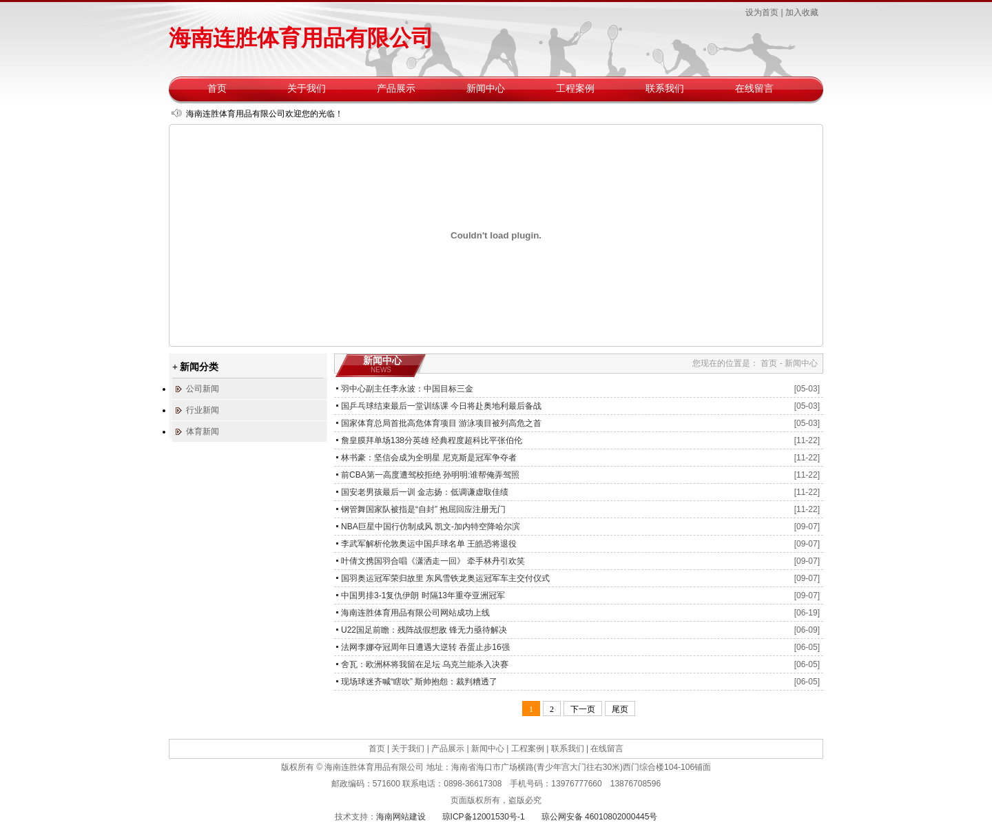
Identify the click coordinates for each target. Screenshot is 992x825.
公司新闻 (202, 389)
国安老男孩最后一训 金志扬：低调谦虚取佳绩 (424, 492)
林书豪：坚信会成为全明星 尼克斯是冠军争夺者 (429, 457)
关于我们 (306, 88)
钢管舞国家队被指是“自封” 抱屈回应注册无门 (423, 509)
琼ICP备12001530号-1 (483, 817)
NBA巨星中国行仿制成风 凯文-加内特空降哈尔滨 (430, 526)
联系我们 (664, 88)
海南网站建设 (401, 817)
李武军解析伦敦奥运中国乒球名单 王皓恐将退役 (429, 544)
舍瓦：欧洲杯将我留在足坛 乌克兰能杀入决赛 (424, 664)
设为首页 (761, 12)
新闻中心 (485, 88)
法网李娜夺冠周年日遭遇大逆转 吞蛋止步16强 (425, 647)
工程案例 (575, 88)
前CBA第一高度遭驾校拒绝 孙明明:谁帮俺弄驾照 (430, 475)
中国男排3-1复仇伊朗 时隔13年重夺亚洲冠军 (423, 595)
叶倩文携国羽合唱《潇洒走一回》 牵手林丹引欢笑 (433, 561)
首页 (217, 88)
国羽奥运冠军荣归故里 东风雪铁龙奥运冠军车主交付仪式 (445, 578)
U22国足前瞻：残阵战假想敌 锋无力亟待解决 (424, 630)
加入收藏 (801, 12)
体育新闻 (202, 431)
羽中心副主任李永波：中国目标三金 (407, 389)
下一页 (582, 709)
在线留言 (754, 88)
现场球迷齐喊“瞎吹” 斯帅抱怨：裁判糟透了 (419, 681)
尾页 (620, 709)
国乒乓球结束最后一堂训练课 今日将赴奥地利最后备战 (441, 406)
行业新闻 (202, 410)
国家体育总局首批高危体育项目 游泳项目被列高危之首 (441, 423)
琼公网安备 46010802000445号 (599, 817)
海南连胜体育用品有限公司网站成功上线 (415, 613)
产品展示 (396, 88)
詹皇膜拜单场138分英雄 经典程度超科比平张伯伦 (431, 440)
